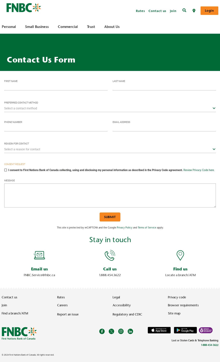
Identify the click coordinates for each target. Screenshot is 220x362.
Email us (39, 269)
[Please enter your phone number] (56, 127)
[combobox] (110, 108)
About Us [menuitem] (112, 27)
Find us (180, 269)
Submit (110, 217)
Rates (140, 11)
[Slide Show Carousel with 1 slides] (110, 263)
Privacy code (177, 297)
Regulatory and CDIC (128, 314)
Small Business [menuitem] (37, 27)
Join (173, 11)
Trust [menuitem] (91, 27)
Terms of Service (147, 227)
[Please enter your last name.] (164, 86)
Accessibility (122, 305)
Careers (62, 305)
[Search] (184, 10)
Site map (174, 313)
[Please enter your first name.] (56, 86)
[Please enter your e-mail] (164, 127)
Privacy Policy (124, 227)
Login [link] (209, 11)
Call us (110, 269)
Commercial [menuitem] (68, 27)
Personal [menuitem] (9, 27)
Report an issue (68, 314)
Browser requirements (183, 305)
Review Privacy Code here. (199, 170)
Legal (116, 297)
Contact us (157, 11)
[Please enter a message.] (110, 195)
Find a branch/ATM (15, 313)
